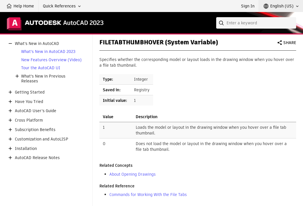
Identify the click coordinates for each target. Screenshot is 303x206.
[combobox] (256, 23)
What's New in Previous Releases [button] (43, 79)
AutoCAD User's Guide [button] (35, 110)
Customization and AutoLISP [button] (41, 139)
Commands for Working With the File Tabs (148, 194)
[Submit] (222, 23)
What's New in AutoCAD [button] (37, 43)
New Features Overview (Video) (51, 60)
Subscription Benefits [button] (35, 129)
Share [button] (289, 42)
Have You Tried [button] (29, 101)
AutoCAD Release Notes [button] (37, 157)
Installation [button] (26, 148)
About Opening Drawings (132, 174)
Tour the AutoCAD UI (40, 68)
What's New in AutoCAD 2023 (48, 51)
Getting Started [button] (30, 92)
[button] (62, 6)
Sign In (247, 6)
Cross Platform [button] (29, 120)
